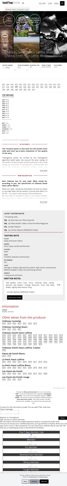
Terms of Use (33, 477)
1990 (7, 89)
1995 (58, 87)
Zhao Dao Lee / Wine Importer (22, 220)
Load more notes (14, 297)
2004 (33, 87)
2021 (20, 84)
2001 (37, 87)
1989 (12, 89)
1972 (25, 342)
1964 (45, 342)
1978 (14, 342)
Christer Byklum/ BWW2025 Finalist (24, 230)
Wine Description (25, 176)
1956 (14, 344)
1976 (33, 89)
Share (62, 419)
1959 (4, 344)
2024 (7, 84)
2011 (3, 87)
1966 (40, 342)
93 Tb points (25, 144)
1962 (56, 342)
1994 (3, 89)
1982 (61, 339)
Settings (34, 481)
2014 (50, 84)
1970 (35, 342)
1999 (46, 87)
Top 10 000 (42, 3)
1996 (54, 87)
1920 (30, 344)
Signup (56, 3)
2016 (41, 84)
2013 (54, 84)
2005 (29, 87)
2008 (16, 87)
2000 (41, 87)
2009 (12, 87)
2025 (3, 84)
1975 (19, 342)
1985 (20, 89)
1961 (61, 342)
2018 (33, 84)
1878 (40, 344)
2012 (58, 84)
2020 (24, 84)
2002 (61, 337)
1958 (9, 344)
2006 (24, 87)
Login (50, 3)
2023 (12, 84)
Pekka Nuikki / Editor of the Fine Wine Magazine (29, 223)
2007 (20, 87)
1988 (16, 89)
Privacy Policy (44, 477)
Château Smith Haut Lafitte (22, 56)
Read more (43, 170)
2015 (46, 84)
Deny (25, 481)
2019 (29, 84)
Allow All (44, 481)
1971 (30, 342)
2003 (56, 337)
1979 (9, 342)
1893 (35, 344)
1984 (24, 89)
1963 (50, 342)
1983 (56, 339)
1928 (25, 344)
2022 (16, 84)
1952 (19, 344)
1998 (50, 87)
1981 (29, 89)
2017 (37, 84)
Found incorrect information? (15, 140)
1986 (50, 339)
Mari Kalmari (16, 227)
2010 (7, 87)
